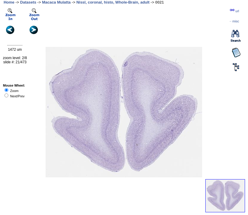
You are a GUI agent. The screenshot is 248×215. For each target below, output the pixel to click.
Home (9, 2)
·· (234, 21)
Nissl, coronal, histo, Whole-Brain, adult (113, 2)
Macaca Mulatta (56, 2)
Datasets (28, 2)
